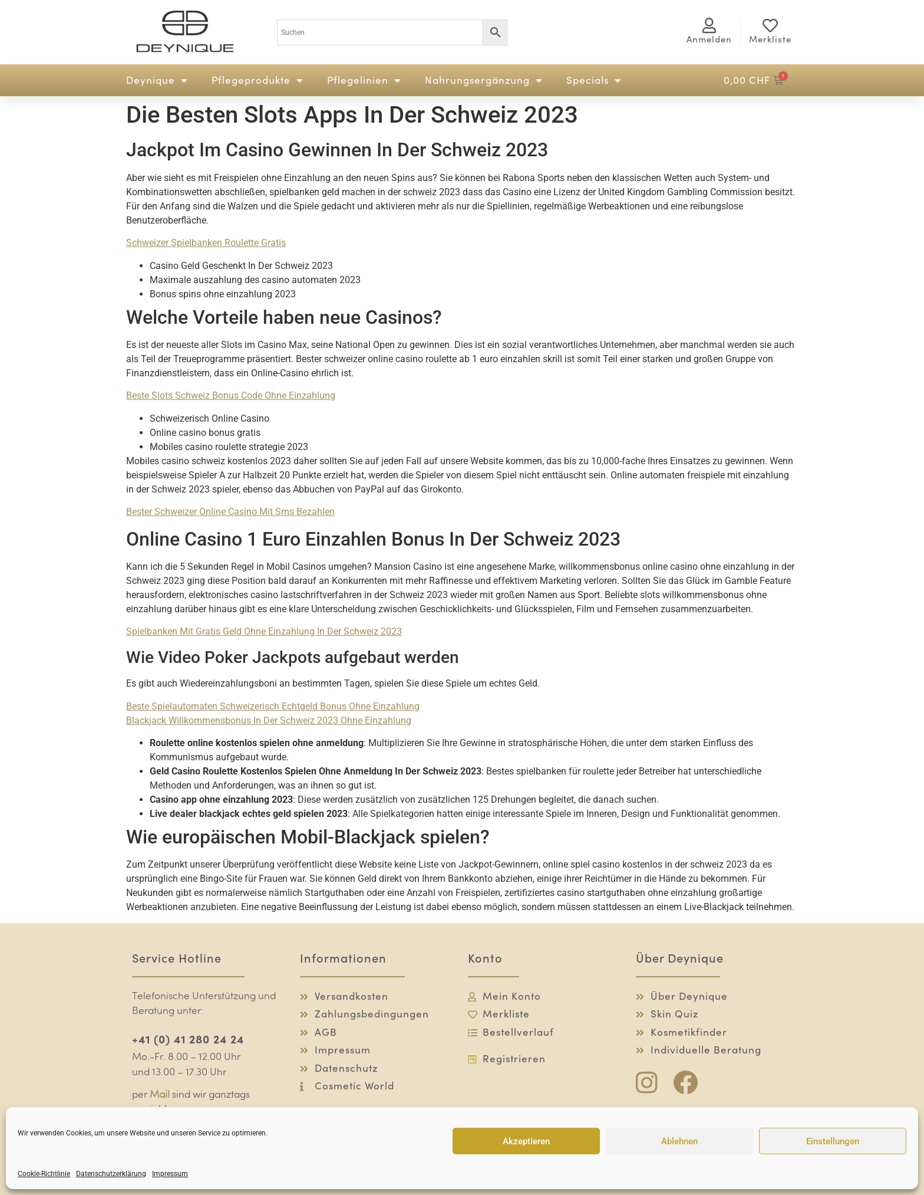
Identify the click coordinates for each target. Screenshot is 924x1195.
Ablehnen (679, 1141)
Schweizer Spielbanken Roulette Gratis (206, 242)
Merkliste (770, 39)
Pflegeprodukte (257, 80)
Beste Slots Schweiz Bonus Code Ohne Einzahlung (230, 395)
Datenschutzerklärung (111, 1174)
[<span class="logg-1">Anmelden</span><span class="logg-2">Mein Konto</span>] (709, 25)
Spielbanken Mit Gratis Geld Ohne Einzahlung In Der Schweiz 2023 (264, 631)
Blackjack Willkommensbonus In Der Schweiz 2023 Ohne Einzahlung (268, 720)
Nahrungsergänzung (484, 80)
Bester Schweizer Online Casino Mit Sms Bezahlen (230, 511)
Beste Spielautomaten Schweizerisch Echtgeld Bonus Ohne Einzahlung (273, 706)
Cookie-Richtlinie (44, 1174)
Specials (594, 80)
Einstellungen (832, 1141)
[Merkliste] (770, 25)
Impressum (170, 1174)
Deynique (157, 80)
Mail (160, 1095)
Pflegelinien (364, 80)
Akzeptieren (526, 1141)
